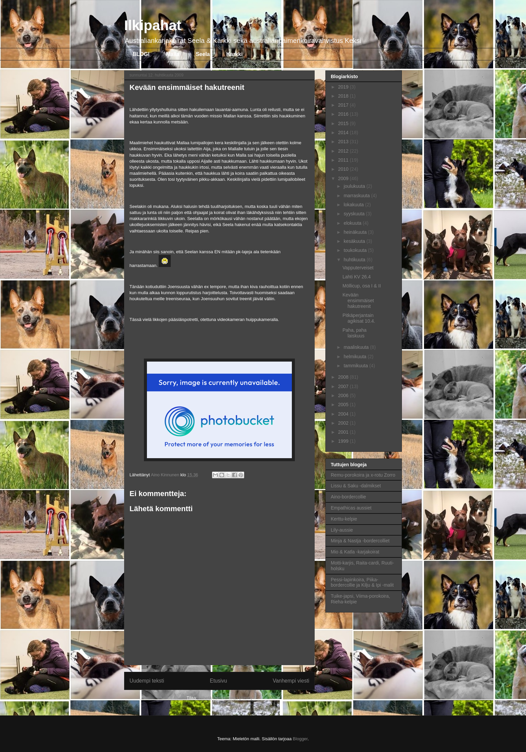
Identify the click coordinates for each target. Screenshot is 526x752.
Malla (172, 54)
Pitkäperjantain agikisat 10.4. (359, 318)
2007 (344, 386)
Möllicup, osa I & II (362, 285)
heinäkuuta (356, 232)
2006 (344, 395)
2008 (344, 377)
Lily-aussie (342, 530)
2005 (344, 404)
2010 (344, 169)
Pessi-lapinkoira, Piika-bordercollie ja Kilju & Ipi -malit (362, 582)
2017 (344, 105)
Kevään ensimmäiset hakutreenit (358, 300)
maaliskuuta (357, 347)
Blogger (300, 738)
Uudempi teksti (146, 681)
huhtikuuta (355, 259)
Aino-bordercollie (348, 496)
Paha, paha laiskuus (355, 332)
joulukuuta (355, 186)
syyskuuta (355, 213)
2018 (344, 96)
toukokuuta (356, 250)
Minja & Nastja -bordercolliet (360, 540)
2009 (344, 178)
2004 (344, 414)
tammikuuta (356, 365)
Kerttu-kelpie (344, 519)
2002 (344, 423)
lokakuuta (354, 204)
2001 (344, 432)
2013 (344, 141)
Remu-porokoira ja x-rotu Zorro (363, 475)
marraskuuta (357, 195)
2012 (344, 151)
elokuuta (353, 223)
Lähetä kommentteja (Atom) (225, 697)
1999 (344, 441)
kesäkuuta (355, 241)
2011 (344, 160)
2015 (344, 123)
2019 (344, 87)
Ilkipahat (152, 25)
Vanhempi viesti (291, 681)
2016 (344, 114)
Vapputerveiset (358, 267)
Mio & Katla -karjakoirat (355, 551)
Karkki (234, 54)
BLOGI (141, 54)
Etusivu (218, 681)
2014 (344, 132)
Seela (203, 54)
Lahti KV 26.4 (357, 276)
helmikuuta (356, 356)
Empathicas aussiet (351, 508)
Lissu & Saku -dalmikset (356, 485)
